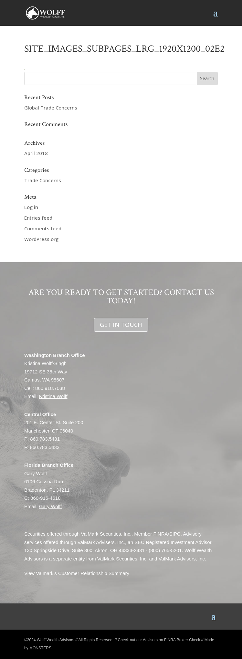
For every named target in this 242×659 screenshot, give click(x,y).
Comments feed (42, 228)
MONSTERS (40, 648)
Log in (31, 207)
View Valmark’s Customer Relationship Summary (76, 573)
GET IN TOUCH (121, 325)
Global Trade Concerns (50, 107)
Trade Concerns (42, 180)
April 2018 (36, 153)
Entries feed (38, 217)
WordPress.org (41, 239)
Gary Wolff (50, 506)
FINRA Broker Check (182, 640)
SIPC (175, 534)
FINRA (160, 534)
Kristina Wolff (53, 396)
